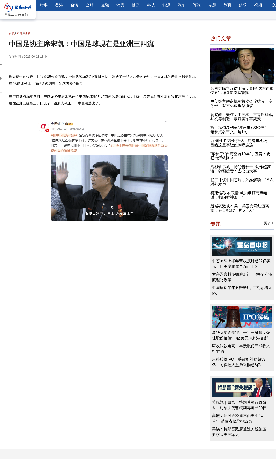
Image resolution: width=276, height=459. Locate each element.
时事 (44, 5)
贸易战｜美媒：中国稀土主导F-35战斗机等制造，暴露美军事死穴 (241, 116)
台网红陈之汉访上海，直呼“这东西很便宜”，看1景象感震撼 (242, 90)
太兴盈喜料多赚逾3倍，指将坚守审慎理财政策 (242, 277)
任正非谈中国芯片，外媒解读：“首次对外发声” (242, 182)
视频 (258, 5)
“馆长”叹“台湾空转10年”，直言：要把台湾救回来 (240, 156)
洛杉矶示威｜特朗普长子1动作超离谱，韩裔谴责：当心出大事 (240, 169)
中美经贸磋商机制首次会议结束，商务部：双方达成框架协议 (241, 103)
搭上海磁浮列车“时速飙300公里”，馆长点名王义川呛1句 (240, 129)
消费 (120, 5)
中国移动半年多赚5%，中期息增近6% (242, 290)
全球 (90, 5)
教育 (227, 5)
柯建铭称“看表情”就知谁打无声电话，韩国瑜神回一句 (238, 195)
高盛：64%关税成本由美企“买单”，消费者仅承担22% (238, 418)
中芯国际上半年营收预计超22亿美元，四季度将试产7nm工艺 (241, 264)
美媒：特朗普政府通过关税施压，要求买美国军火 (241, 432)
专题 (212, 5)
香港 (59, 5)
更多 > (269, 223)
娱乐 (243, 5)
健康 (136, 5)
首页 (12, 33)
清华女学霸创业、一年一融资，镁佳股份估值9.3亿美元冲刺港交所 (241, 335)
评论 (197, 5)
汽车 (181, 5)
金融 (105, 5)
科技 (151, 5)
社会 (27, 33)
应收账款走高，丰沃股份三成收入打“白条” (241, 349)
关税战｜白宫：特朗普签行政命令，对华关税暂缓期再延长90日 (239, 405)
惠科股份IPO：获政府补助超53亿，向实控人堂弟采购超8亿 (239, 362)
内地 (20, 33)
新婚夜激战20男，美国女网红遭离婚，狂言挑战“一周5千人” (239, 208)
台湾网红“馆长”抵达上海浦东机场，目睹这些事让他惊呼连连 (240, 143)
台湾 (74, 5)
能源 (166, 5)
